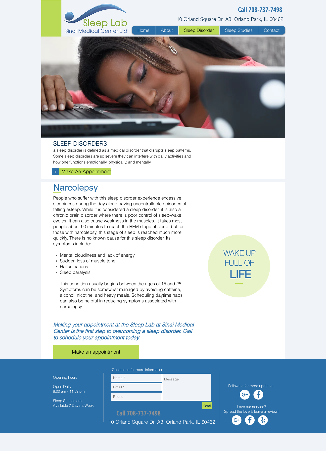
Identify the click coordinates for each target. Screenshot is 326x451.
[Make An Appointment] (85, 171)
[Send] (207, 405)
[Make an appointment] (96, 352)
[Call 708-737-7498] (260, 9)
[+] (55, 171)
